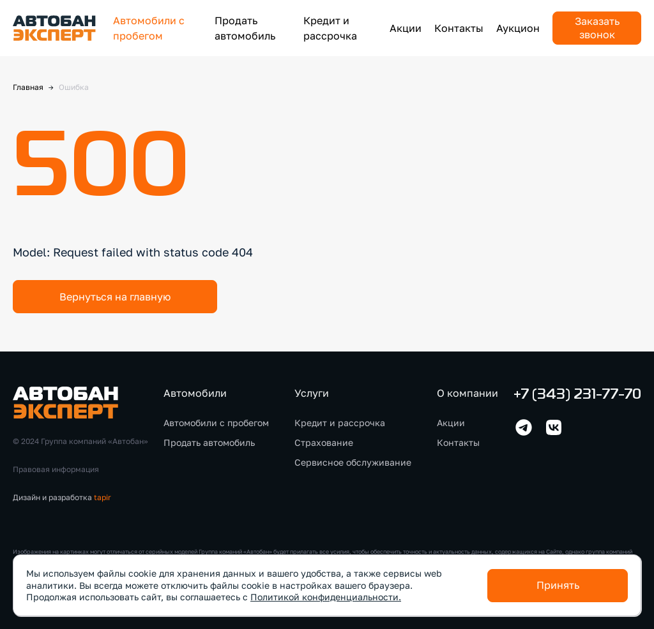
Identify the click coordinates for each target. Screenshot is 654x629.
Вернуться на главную (115, 296)
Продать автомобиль (209, 442)
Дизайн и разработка (62, 497)
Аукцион (518, 28)
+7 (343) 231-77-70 (577, 395)
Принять (557, 585)
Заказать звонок (597, 28)
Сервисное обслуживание (352, 462)
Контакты (458, 28)
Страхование (323, 442)
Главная (28, 87)
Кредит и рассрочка (339, 422)
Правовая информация (56, 469)
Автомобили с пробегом (216, 422)
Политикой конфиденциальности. (325, 596)
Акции (406, 28)
